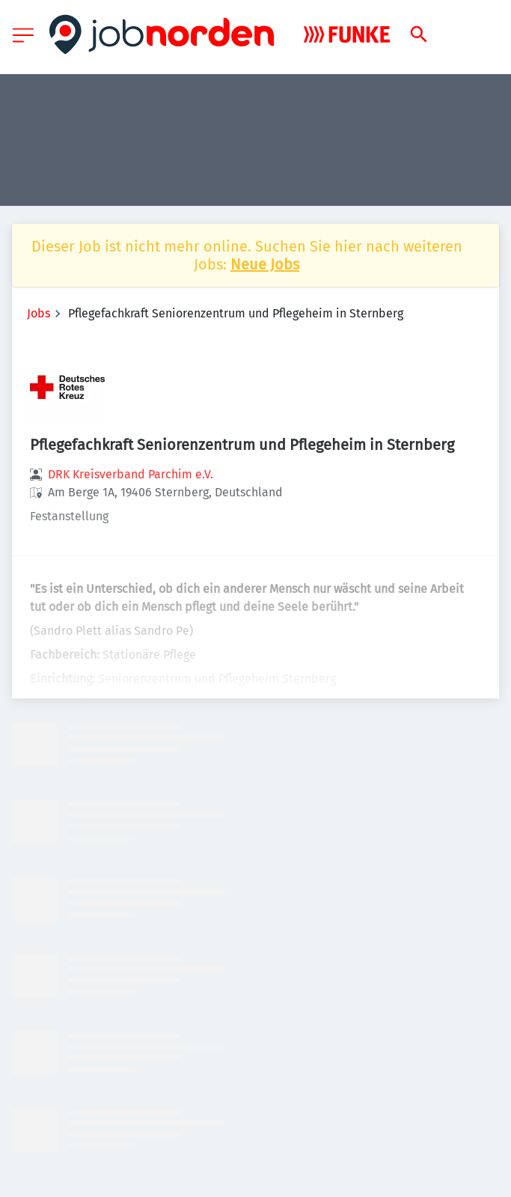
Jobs (38, 313)
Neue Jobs (264, 264)
